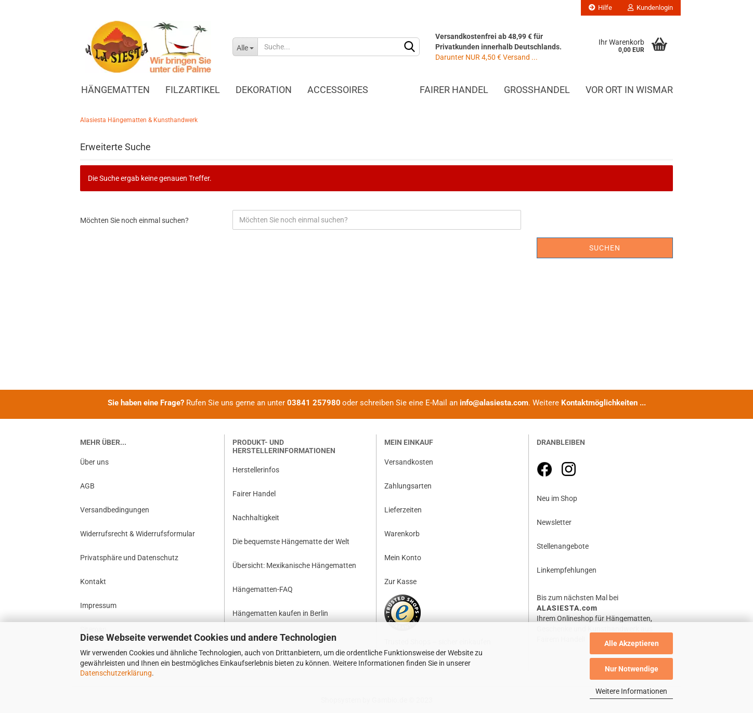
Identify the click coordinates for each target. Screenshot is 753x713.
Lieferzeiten (403, 510)
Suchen (604, 248)
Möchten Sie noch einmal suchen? (134, 220)
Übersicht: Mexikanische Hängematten (294, 565)
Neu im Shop (557, 498)
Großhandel (537, 89)
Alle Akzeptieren (631, 643)
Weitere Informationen (631, 691)
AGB (87, 486)
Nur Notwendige (631, 669)
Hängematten (115, 89)
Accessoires (337, 89)
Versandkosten (408, 462)
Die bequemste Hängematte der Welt (290, 541)
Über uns (94, 462)
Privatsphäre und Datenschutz (129, 557)
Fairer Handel (454, 89)
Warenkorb (402, 534)
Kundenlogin (650, 7)
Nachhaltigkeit (255, 517)
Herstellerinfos (255, 470)
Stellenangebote (563, 546)
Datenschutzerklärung (116, 673)
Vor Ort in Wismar (629, 89)
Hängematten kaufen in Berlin (280, 613)
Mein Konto (402, 557)
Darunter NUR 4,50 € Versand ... (486, 57)
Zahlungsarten (408, 486)
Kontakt (93, 581)
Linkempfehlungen (566, 570)
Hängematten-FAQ (262, 589)
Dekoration (264, 89)
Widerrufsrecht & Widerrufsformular (137, 534)
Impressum (98, 605)
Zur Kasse (400, 581)
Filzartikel (192, 89)
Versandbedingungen (114, 510)
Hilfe (600, 7)
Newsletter (554, 522)
